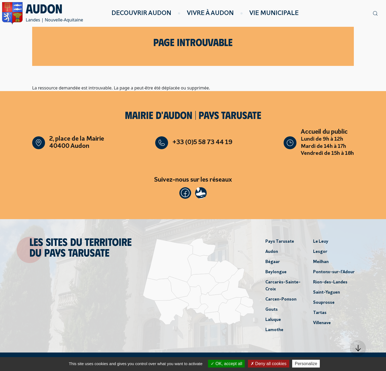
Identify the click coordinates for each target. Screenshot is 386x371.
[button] (357, 348)
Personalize (306, 363)
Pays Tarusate (279, 243)
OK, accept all (226, 363)
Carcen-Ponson (280, 301)
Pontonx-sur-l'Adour (334, 273)
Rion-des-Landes (330, 284)
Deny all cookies (269, 363)
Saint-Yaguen (326, 294)
